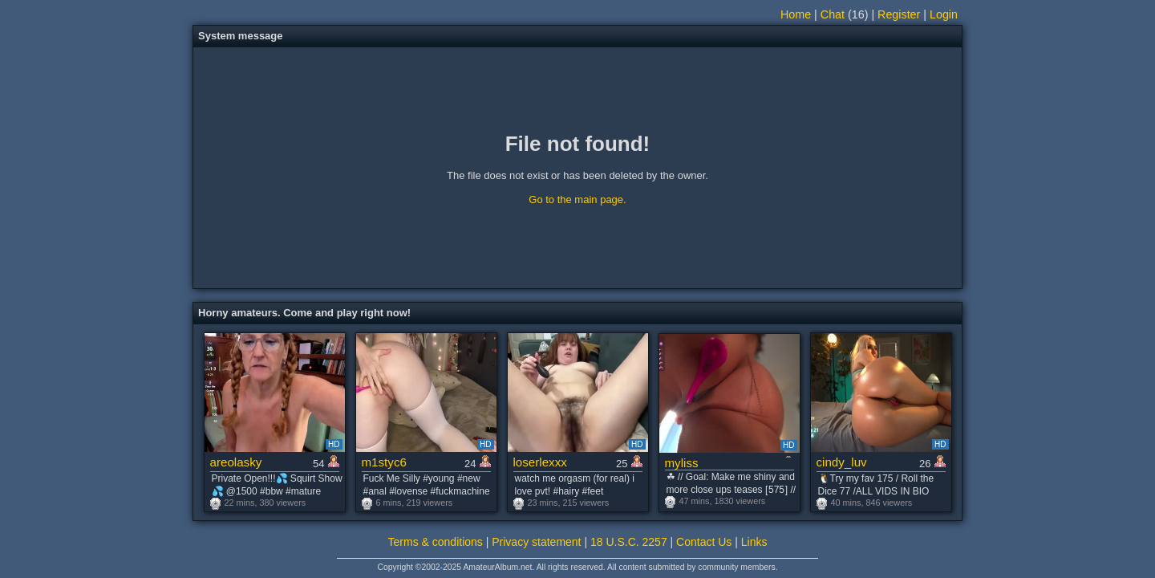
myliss (682, 463)
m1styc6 (384, 462)
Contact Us (704, 541)
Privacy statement (536, 541)
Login (944, 14)
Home (795, 14)
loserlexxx (540, 462)
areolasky (236, 462)
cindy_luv (842, 462)
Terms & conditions (435, 541)
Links (754, 541)
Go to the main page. (577, 199)
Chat (833, 14)
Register (898, 14)
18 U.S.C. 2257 (628, 541)
